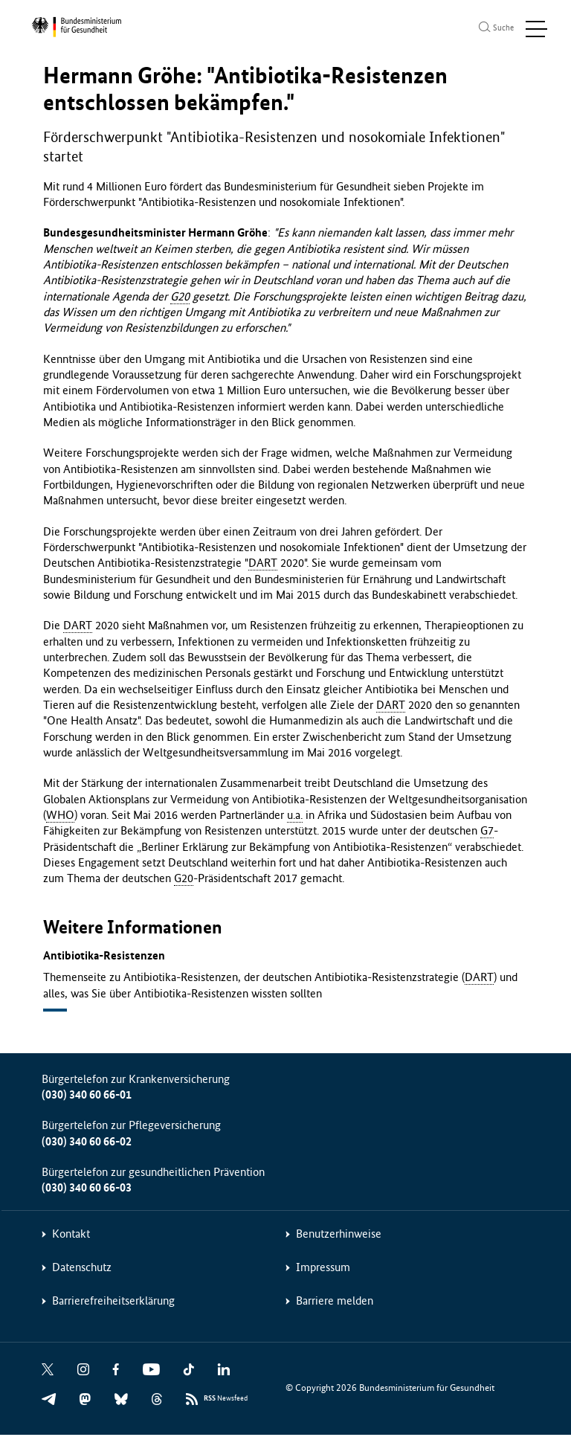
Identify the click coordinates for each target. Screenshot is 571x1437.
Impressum (323, 1270)
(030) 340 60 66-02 (87, 1144)
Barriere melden (334, 1303)
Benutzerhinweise (338, 1236)
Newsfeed (226, 1401)
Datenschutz (82, 1270)
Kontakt (71, 1236)
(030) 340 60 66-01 (87, 1097)
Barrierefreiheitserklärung (113, 1303)
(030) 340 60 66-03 (87, 1190)
